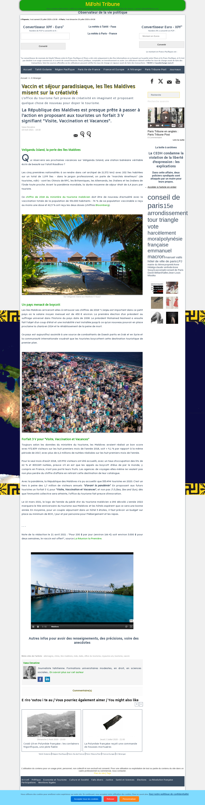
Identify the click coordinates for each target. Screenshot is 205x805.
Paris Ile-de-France (89, 69)
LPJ (149, 202)
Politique (33, 784)
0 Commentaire (154, 136)
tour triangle (170, 195)
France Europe (125, 754)
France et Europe (114, 69)
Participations (160, 784)
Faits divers (86, 784)
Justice (96, 784)
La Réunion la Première (88, 538)
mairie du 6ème (153, 202)
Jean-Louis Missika (167, 203)
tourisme (119, 656)
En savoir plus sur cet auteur (67, 672)
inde (76, 656)
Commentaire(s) (82, 690)
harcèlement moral (156, 198)
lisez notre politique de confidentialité (169, 794)
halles (162, 203)
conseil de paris (158, 192)
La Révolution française (140, 784)
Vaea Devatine (28, 127)
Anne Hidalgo (163, 202)
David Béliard (157, 203)
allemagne (48, 656)
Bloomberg (102, 205)
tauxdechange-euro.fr (164, 63)
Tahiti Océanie (43, 69)
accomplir (181, 202)
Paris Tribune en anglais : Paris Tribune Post (164, 132)
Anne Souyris (176, 202)
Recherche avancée (157, 101)
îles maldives (67, 656)
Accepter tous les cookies (86, 799)
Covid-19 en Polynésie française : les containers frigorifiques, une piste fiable (49, 746)
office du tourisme (92, 656)
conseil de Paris (151, 203)
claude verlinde (170, 202)
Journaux (175, 69)
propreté (158, 202)
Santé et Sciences (109, 784)
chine (56, 656)
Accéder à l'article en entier (158, 185)
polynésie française (174, 198)
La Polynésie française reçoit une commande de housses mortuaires (110, 746)
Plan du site (99, 777)
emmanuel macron (156, 200)
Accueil (28, 69)
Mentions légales (175, 784)
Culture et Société (71, 784)
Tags (109, 777)
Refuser (110, 799)
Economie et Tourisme (50, 784)
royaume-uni (107, 656)
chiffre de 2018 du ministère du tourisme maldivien (58, 196)
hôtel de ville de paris (178, 200)
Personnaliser (129, 799)
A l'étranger (134, 69)
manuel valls (168, 200)
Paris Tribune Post (156, 69)
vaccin (127, 656)
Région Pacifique (65, 69)
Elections (123, 784)
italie (81, 656)
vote (178, 195)
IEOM (150, 63)
